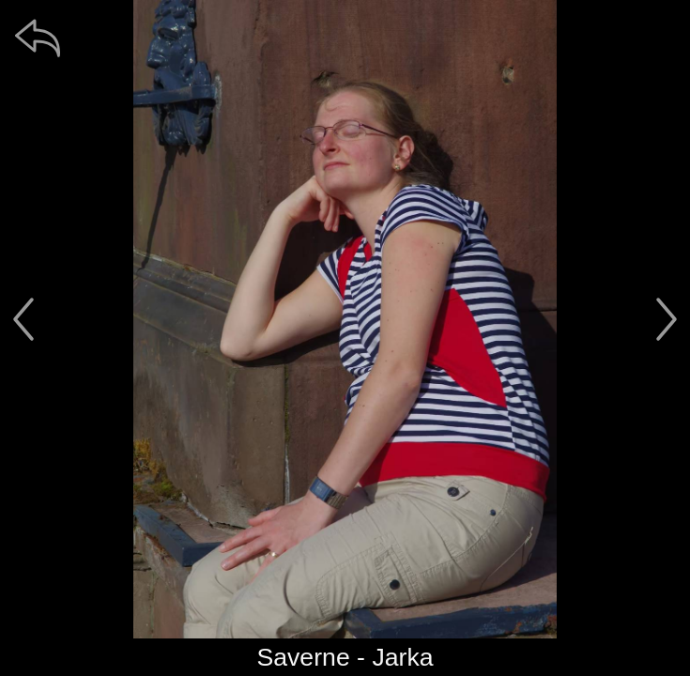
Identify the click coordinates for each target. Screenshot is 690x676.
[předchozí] (23, 319)
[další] (666, 319)
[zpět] (37, 37)
